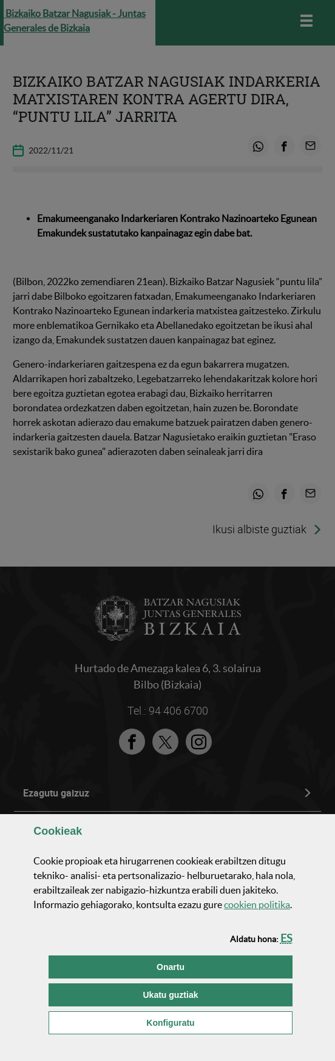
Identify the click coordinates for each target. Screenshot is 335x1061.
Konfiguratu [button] (219, 1022)
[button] (286, 938)
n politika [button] (257, 904)
